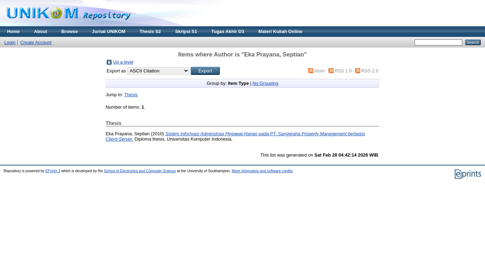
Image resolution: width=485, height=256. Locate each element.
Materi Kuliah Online (281, 31)
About (40, 31)
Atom (319, 70)
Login (9, 42)
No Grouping (265, 83)
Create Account (36, 42)
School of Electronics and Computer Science (140, 171)
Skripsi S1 (186, 31)
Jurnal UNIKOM (109, 31)
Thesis (131, 94)
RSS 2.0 (369, 70)
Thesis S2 (150, 31)
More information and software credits (262, 171)
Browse (70, 31)
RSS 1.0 (343, 70)
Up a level (123, 62)
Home (13, 31)
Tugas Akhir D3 (227, 31)
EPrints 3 (53, 171)
